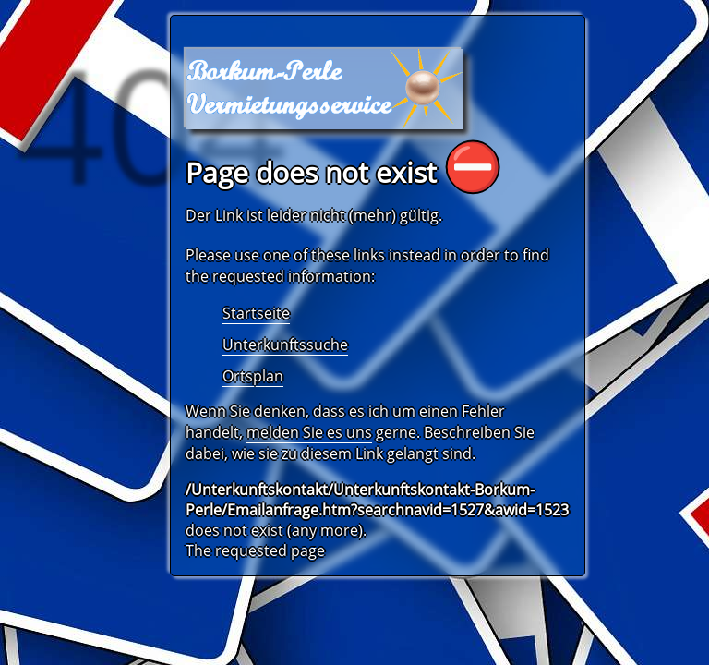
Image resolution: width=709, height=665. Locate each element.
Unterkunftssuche (285, 344)
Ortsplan (252, 376)
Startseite (256, 313)
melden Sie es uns (309, 432)
